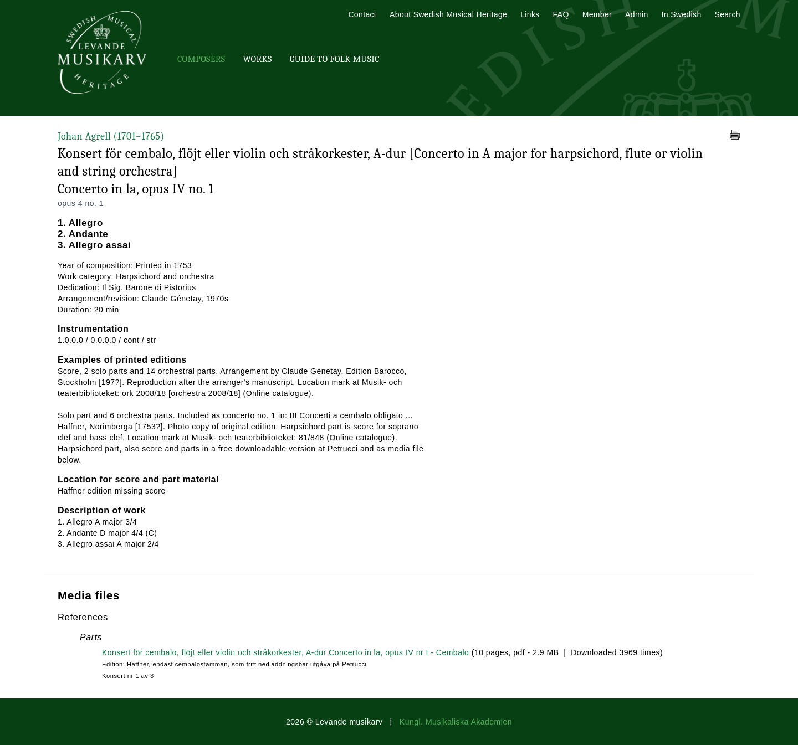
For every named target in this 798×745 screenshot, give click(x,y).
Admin (636, 14)
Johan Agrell (111, 136)
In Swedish (682, 14)
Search (727, 14)
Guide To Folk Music (335, 59)
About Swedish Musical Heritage (448, 14)
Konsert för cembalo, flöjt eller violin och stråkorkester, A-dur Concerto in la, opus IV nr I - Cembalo (285, 652)
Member (597, 14)
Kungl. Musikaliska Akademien (456, 721)
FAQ (561, 14)
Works (257, 59)
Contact (362, 14)
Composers (201, 59)
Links (529, 14)
